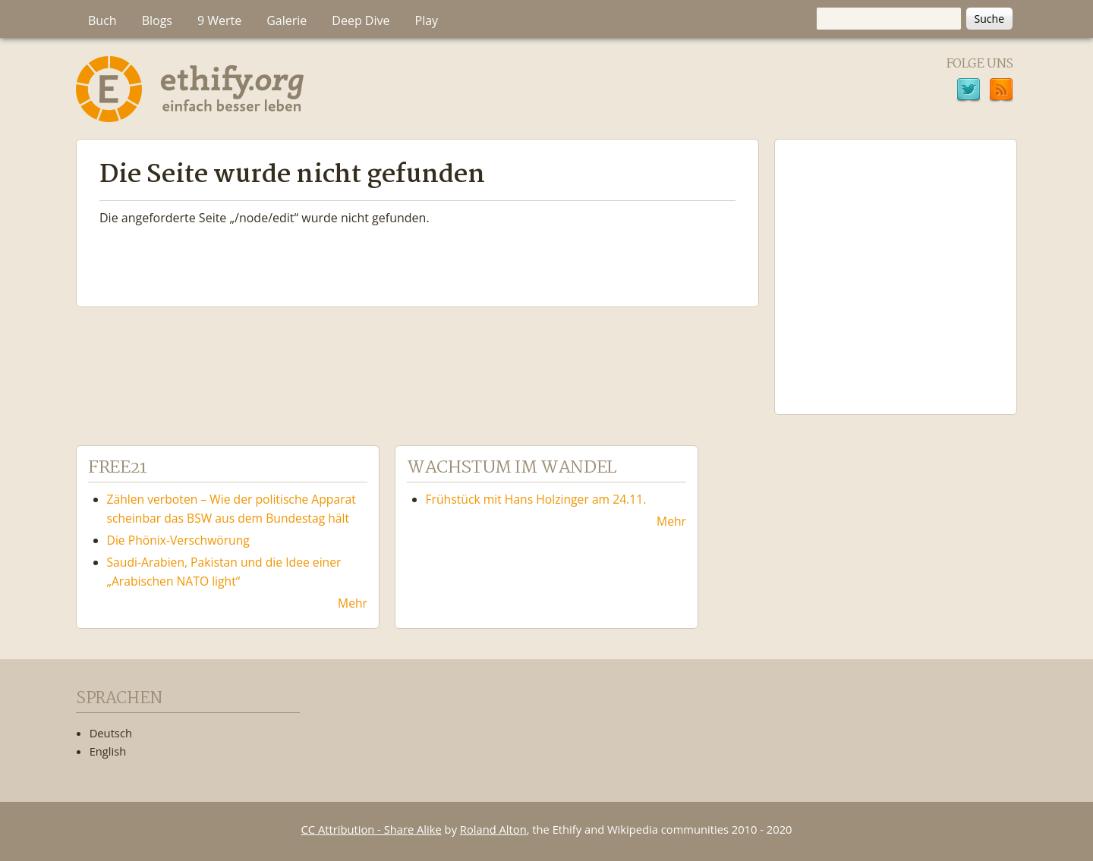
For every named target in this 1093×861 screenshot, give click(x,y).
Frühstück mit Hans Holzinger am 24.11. (536, 499)
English (108, 751)
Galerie (286, 20)
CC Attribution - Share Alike (371, 829)
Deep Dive (360, 20)
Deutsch (111, 732)
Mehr (352, 603)
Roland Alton (493, 829)
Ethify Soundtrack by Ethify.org (895, 265)
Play (427, 20)
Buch (102, 20)
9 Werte (219, 20)
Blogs (157, 20)
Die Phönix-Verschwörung (178, 540)
